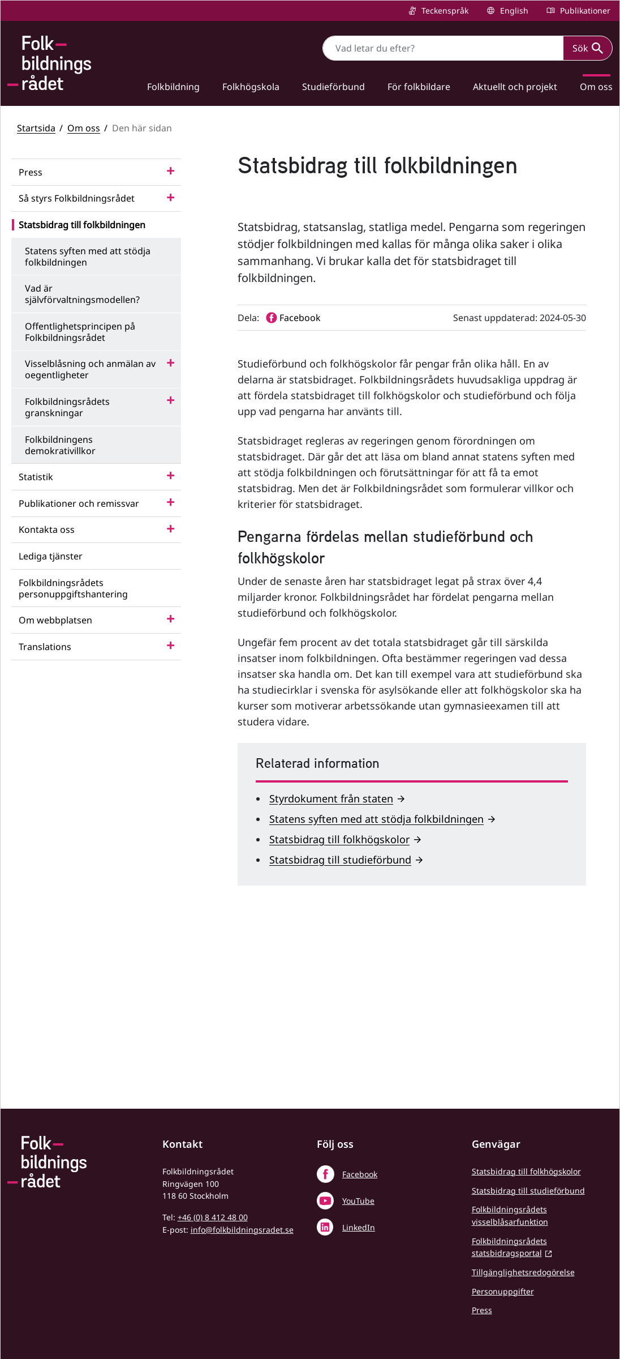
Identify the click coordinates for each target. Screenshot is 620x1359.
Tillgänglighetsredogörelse (523, 1272)
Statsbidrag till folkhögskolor (339, 1002)
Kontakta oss (47, 529)
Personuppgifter (503, 1291)
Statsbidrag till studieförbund (340, 1022)
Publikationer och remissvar (79, 503)
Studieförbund (333, 86)
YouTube (358, 1200)
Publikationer (584, 10)
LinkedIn (358, 1227)
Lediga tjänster (51, 556)
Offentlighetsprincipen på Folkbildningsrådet (80, 332)
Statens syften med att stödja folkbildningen (87, 256)
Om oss (83, 128)
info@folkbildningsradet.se (242, 1229)
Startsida (36, 128)
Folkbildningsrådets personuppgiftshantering (73, 588)
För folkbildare (419, 86)
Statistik (36, 477)
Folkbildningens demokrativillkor (60, 445)
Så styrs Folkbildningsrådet (77, 198)
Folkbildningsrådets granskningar (67, 407)
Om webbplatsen (55, 620)
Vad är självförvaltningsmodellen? (82, 294)
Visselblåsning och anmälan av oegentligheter (90, 369)
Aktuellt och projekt (515, 86)
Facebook (359, 1174)
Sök (587, 48)
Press (30, 172)
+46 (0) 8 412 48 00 (213, 1217)
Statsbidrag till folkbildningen (82, 225)
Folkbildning (173, 86)
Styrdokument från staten (331, 961)
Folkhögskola (250, 86)
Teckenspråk (443, 10)
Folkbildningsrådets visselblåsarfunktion (510, 1215)
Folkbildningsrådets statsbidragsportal (509, 1247)
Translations (45, 646)
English (513, 10)
